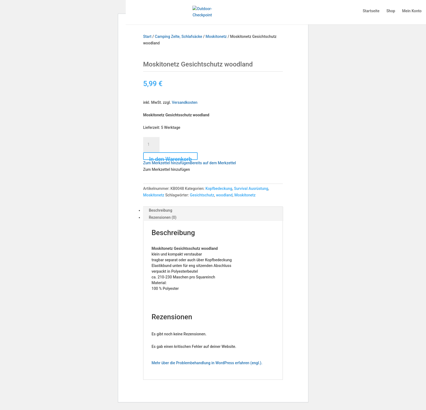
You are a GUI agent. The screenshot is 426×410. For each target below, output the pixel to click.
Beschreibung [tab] (160, 210)
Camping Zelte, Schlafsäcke (178, 36)
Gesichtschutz (202, 195)
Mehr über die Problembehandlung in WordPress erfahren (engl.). (207, 363)
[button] (189, 163)
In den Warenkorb (170, 158)
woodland (224, 195)
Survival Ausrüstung (251, 188)
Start (147, 36)
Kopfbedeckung (219, 188)
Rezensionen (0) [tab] (163, 217)
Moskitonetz (216, 36)
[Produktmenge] (151, 144)
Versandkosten (184, 102)
